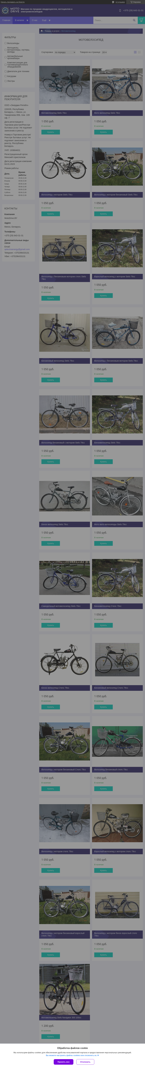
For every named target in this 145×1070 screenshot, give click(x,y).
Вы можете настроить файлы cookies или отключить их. (71, 1055)
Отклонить (85, 1062)
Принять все (64, 1062)
